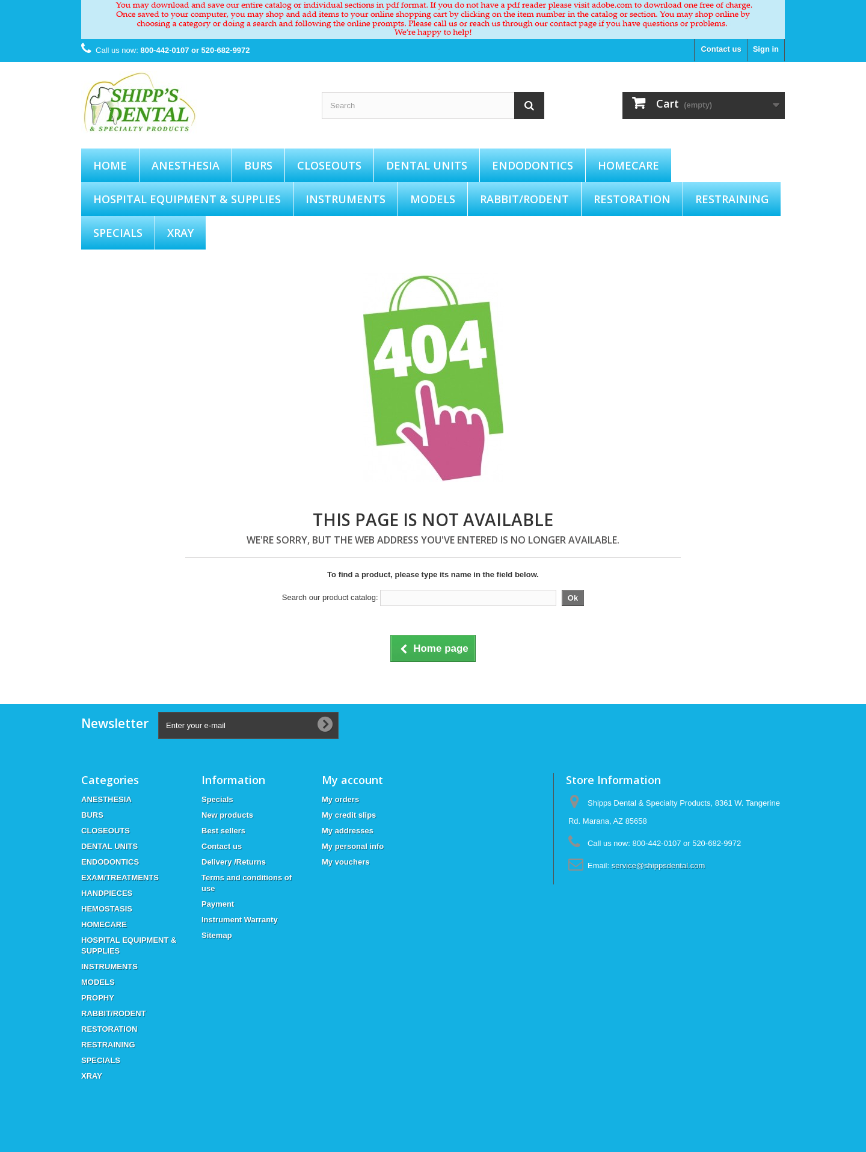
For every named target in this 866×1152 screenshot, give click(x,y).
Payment (217, 903)
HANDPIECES (106, 893)
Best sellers (223, 830)
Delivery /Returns (233, 861)
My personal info (353, 846)
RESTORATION (632, 199)
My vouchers (345, 861)
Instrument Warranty (239, 919)
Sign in (766, 49)
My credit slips (349, 815)
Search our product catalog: (330, 597)
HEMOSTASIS (106, 908)
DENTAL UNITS (426, 165)
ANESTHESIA (186, 165)
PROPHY (97, 997)
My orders (340, 799)
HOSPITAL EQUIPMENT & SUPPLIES (187, 199)
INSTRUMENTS (345, 199)
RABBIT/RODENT (524, 199)
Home (110, 165)
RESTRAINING (732, 199)
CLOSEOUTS (329, 165)
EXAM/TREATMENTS (120, 877)
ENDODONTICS (532, 165)
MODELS (432, 199)
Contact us (721, 49)
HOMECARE (628, 165)
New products (227, 815)
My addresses (347, 830)
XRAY (180, 232)
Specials (217, 799)
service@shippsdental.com (658, 865)
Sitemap (216, 935)
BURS (258, 165)
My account (352, 780)
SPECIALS (118, 232)
